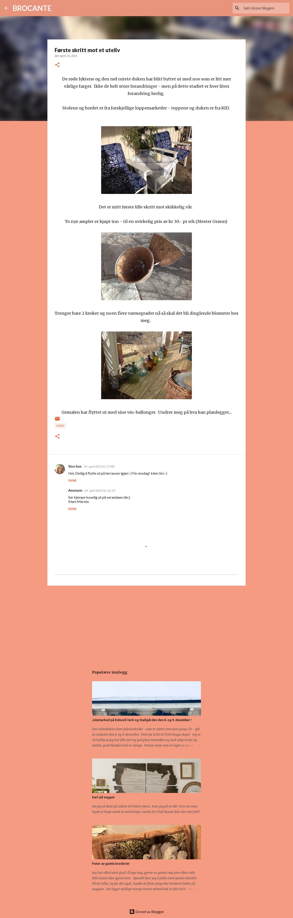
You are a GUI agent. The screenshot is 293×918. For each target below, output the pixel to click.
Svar (72, 480)
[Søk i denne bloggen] (265, 8)
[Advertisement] (146, 624)
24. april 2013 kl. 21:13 (99, 490)
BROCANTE (32, 8)
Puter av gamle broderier (111, 863)
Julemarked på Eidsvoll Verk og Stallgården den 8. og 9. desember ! (142, 720)
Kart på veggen (103, 797)
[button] (57, 65)
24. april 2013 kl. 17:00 (98, 466)
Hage (60, 425)
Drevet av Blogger (146, 911)
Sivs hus (75, 466)
